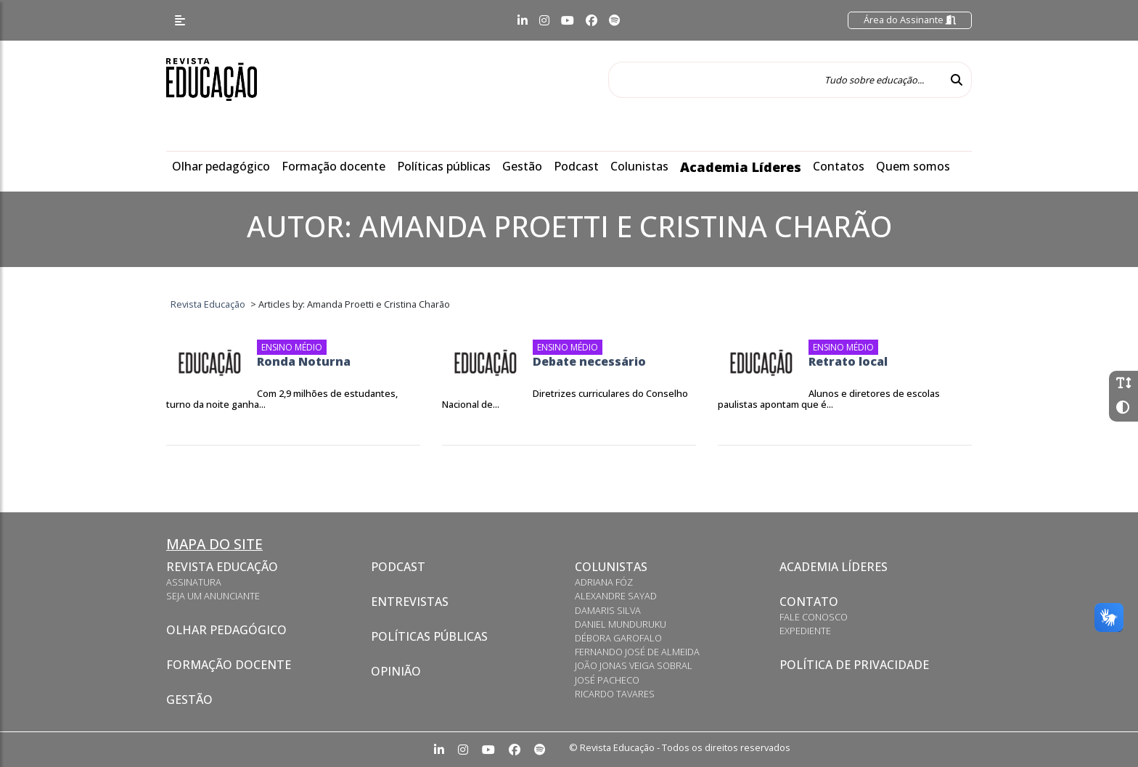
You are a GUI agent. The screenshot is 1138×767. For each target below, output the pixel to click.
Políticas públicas (444, 166)
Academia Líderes (740, 167)
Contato (808, 602)
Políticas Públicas (429, 636)
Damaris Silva (608, 610)
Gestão (522, 166)
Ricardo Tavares (615, 693)
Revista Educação (222, 567)
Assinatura (193, 581)
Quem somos (913, 166)
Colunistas (639, 166)
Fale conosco (813, 616)
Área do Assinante (910, 19)
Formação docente (333, 166)
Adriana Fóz (604, 581)
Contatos (838, 166)
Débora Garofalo (618, 637)
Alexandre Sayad (616, 595)
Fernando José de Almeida (637, 651)
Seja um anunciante (213, 595)
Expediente (805, 630)
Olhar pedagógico (221, 166)
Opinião (396, 671)
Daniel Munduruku (620, 624)
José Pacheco (607, 679)
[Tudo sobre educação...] (775, 80)
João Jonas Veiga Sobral (633, 665)
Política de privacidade (854, 665)
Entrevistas (410, 602)
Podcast (576, 166)
